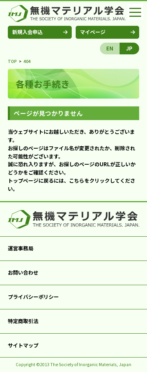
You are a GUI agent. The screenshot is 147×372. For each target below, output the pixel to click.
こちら (76, 180)
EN (109, 48)
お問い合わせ (23, 272)
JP (129, 48)
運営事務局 (20, 248)
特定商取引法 (23, 321)
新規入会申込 (27, 32)
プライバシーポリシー (33, 296)
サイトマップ (23, 345)
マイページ (92, 32)
